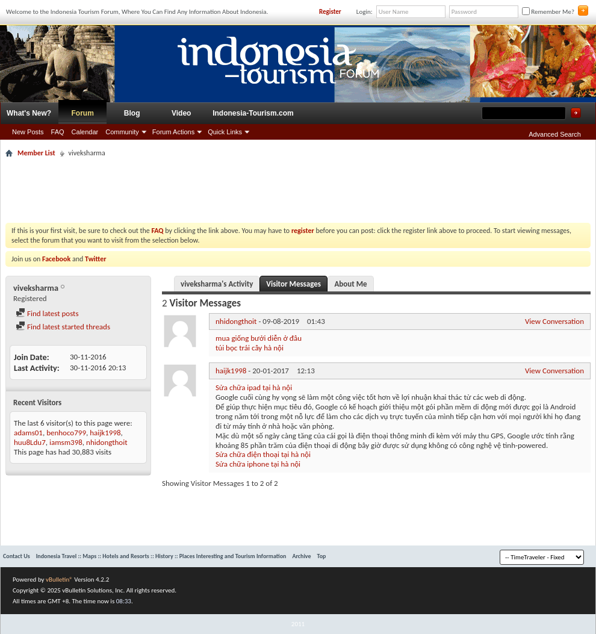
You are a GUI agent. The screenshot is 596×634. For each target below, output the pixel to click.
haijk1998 (105, 432)
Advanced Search (555, 134)
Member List (36, 153)
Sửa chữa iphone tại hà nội (258, 463)
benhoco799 (66, 432)
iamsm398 (65, 442)
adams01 (28, 432)
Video (181, 113)
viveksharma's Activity (217, 283)
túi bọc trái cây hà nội (250, 347)
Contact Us (16, 556)
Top (321, 556)
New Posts (28, 131)
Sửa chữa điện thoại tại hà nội (263, 454)
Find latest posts (47, 313)
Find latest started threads (63, 326)
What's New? (29, 113)
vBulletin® (59, 579)
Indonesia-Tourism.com (253, 113)
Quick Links (225, 131)
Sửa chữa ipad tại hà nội (254, 387)
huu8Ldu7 (30, 442)
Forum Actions (173, 131)
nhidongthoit (106, 442)
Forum (83, 113)
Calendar (85, 131)
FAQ (57, 131)
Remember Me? (548, 12)
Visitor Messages (293, 283)
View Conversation (554, 321)
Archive (301, 556)
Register (330, 12)
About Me (350, 283)
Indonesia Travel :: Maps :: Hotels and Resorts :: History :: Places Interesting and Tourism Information (161, 556)
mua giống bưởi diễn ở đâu (259, 338)
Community (122, 131)
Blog (132, 113)
